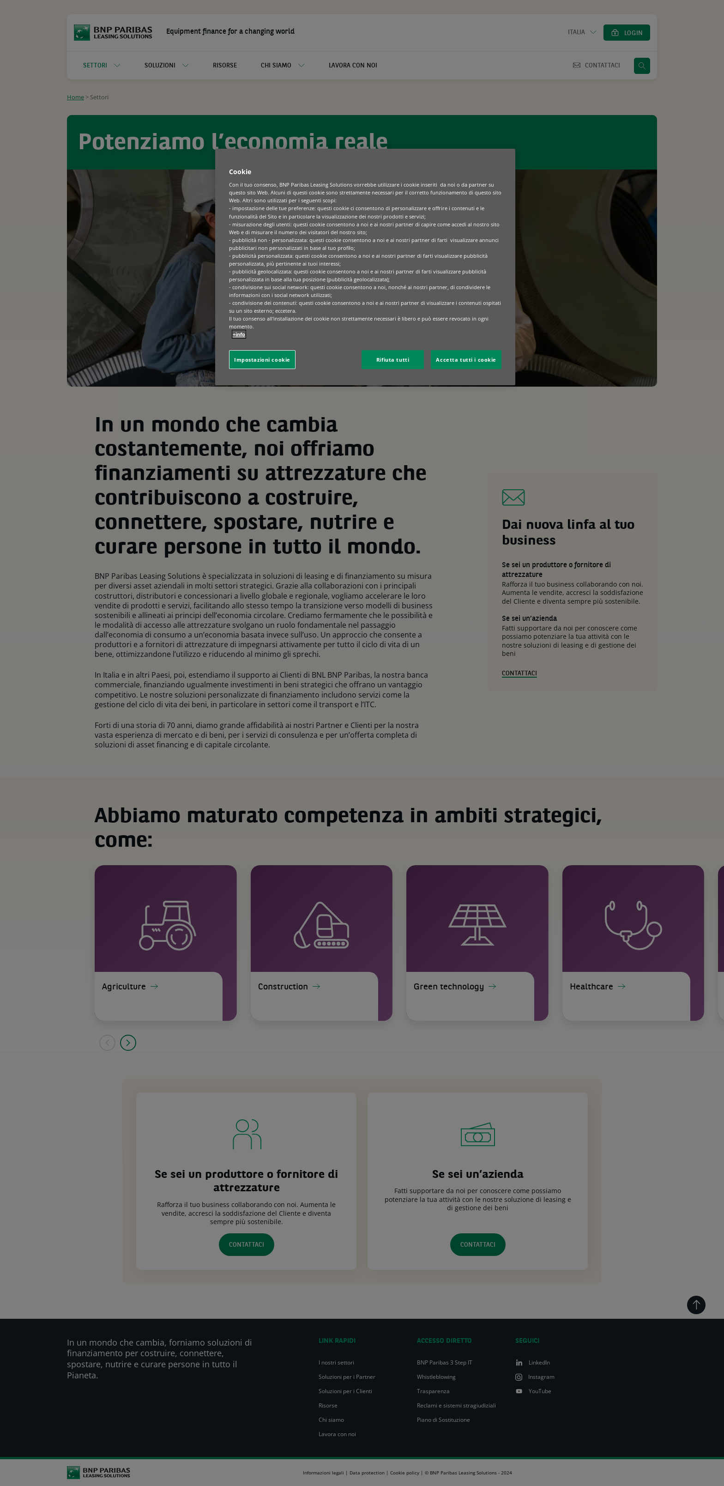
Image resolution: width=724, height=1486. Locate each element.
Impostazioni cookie (262, 359)
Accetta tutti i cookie (466, 359)
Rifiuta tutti (392, 359)
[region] (365, 267)
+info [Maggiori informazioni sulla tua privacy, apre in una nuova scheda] (239, 334)
